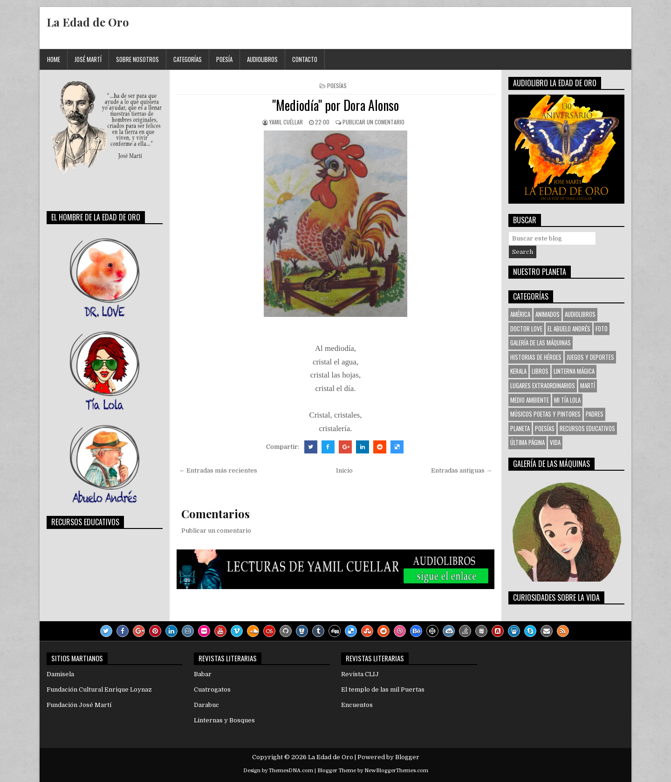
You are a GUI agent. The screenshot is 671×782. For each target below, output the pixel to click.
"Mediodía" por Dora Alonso (335, 105)
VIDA (555, 442)
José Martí (88, 59)
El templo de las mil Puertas (383, 689)
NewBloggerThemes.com (396, 771)
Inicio (344, 470)
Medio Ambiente (529, 400)
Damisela (60, 674)
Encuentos (357, 704)
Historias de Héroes (535, 357)
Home (53, 59)
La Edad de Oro (88, 21)
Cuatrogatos (212, 689)
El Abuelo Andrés (569, 328)
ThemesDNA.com (291, 771)
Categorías (187, 59)
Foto (602, 328)
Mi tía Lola (567, 400)
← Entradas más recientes (218, 470)
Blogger (407, 757)
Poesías (337, 85)
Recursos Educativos (587, 428)
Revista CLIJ (360, 674)
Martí (587, 385)
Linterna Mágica (574, 371)
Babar (203, 674)
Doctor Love (526, 328)
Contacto (304, 59)
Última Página (527, 442)
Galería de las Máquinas (540, 342)
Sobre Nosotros (137, 59)
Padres (594, 413)
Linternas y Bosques (224, 720)
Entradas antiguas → (461, 470)
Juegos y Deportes (590, 357)
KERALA (518, 371)
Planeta (520, 428)
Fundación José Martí (79, 704)
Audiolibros (262, 59)
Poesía (224, 59)
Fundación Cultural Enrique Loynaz (99, 689)
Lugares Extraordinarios (542, 385)
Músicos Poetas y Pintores (545, 413)
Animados (547, 314)
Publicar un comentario (373, 122)
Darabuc (206, 704)
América (520, 314)
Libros (540, 371)
